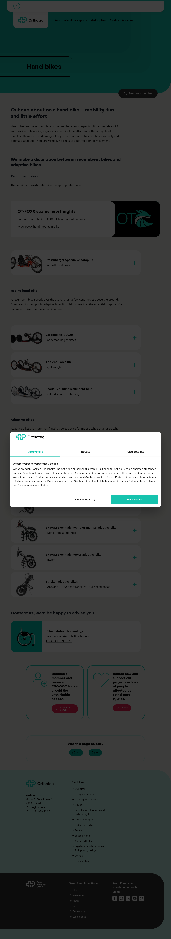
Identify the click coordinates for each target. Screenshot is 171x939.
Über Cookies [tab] (135, 451)
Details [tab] (85, 451)
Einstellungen (85, 499)
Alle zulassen (134, 499)
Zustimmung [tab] (35, 451)
